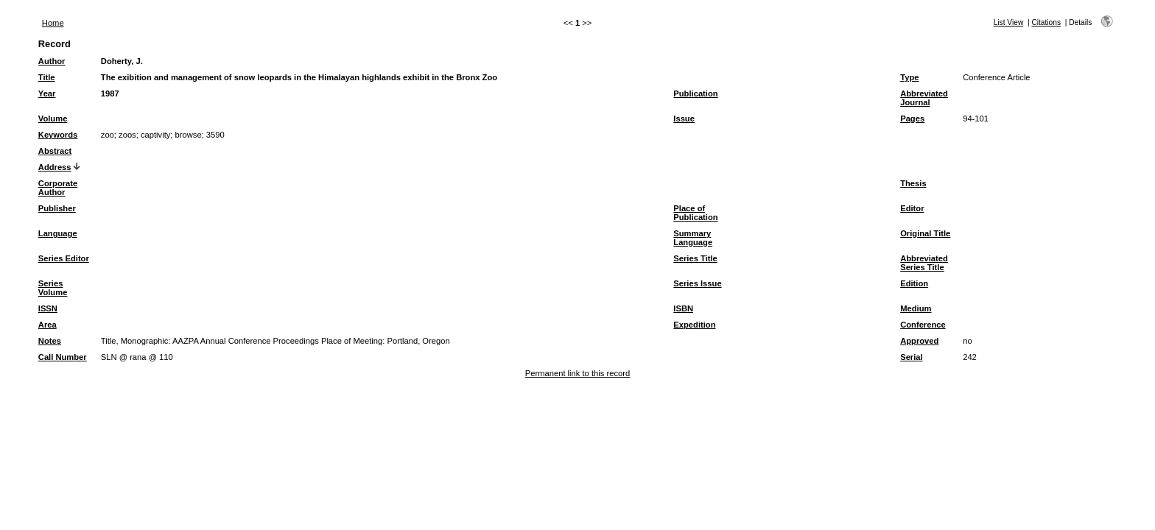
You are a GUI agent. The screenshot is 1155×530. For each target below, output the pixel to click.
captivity (155, 134)
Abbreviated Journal (924, 98)
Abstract (54, 150)
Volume (53, 118)
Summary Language (692, 238)
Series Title (695, 258)
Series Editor (63, 258)
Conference (923, 324)
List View (1009, 22)
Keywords (57, 134)
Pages (912, 118)
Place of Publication (695, 213)
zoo (107, 134)
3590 (215, 134)
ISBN (683, 308)
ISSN (47, 308)
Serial (911, 357)
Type (909, 77)
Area (47, 324)
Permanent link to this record (577, 373)
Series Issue (697, 283)
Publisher (57, 208)
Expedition (694, 324)
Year (47, 93)
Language (57, 233)
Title (46, 77)
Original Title (925, 233)
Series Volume (53, 288)
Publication (695, 93)
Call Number (62, 357)
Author (52, 61)
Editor (912, 208)
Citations (1046, 22)
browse (188, 134)
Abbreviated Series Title (924, 263)
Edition (914, 283)
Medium (915, 308)
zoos (127, 134)
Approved (919, 340)
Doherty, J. (122, 61)
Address (54, 167)
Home (53, 22)
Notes (49, 340)
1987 (110, 93)
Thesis (913, 183)
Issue (684, 118)
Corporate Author (57, 188)
